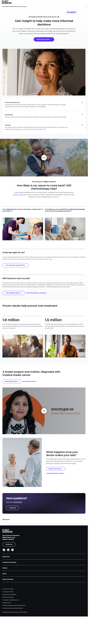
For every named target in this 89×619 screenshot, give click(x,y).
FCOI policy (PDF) (6, 602)
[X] (12, 550)
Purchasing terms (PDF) (8, 591)
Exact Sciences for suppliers (8, 594)
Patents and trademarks (8, 597)
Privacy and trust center (7, 589)
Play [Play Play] (44, 157)
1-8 (45, 129)
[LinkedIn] (8, 550)
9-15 (52, 284)
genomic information (19, 194)
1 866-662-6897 (17, 502)
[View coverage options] (13, 293)
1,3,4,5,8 (11, 210)
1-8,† (68, 33)
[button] (87, 2)
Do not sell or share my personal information (12, 608)
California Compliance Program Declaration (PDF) (13, 605)
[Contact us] (12, 508)
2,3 (71, 210)
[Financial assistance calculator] (36, 293)
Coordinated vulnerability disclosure (10, 600)
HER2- (64, 104)
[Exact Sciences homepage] (6, 2)
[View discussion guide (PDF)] (15, 265)
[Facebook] (4, 550)
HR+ (58, 104)
